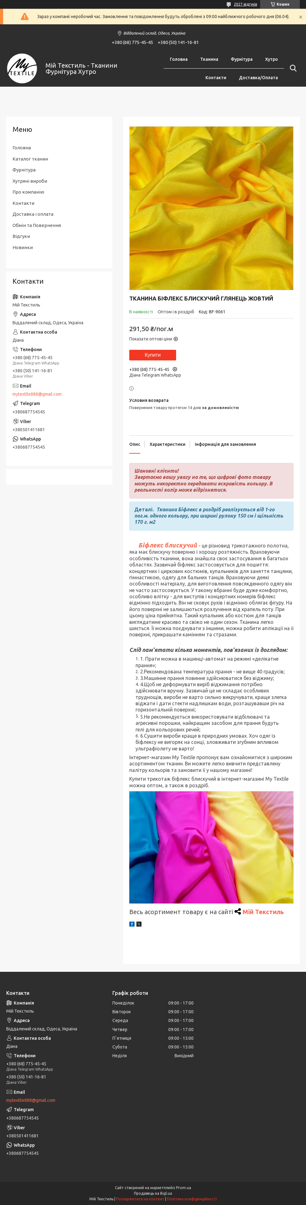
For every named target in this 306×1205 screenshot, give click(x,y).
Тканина (209, 59)
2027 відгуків (245, 4)
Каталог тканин (30, 158)
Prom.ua (183, 1188)
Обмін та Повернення (36, 225)
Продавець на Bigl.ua (153, 1193)
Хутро (271, 59)
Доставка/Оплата (258, 77)
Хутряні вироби (29, 181)
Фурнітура (242, 59)
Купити (152, 355)
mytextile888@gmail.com (37, 394)
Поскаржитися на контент (140, 1199)
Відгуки (21, 236)
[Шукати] (292, 68)
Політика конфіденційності (192, 1199)
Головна (179, 59)
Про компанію (28, 192)
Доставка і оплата (32, 214)
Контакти (215, 77)
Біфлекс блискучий (167, 545)
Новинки (22, 247)
